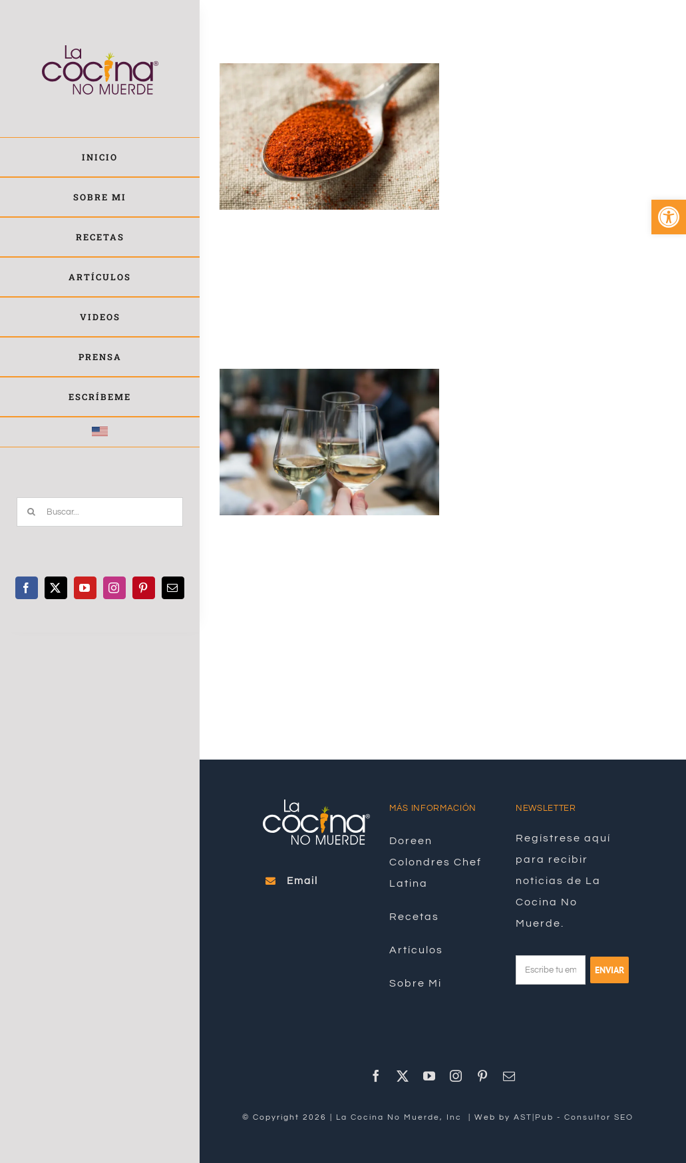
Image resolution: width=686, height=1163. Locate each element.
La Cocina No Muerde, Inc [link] (400, 1117)
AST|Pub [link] (534, 1117)
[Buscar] (31, 512)
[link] (668, 217)
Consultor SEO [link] (598, 1117)
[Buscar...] (100, 512)
